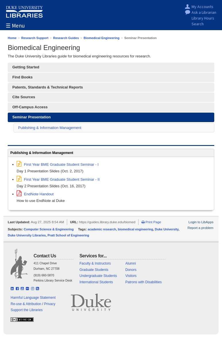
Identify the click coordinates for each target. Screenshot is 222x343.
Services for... (93, 255)
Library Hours (203, 18)
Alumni (130, 263)
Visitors (131, 276)
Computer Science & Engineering (49, 229)
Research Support (34, 38)
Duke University (166, 229)
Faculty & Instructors (95, 263)
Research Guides (66, 38)
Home (12, 38)
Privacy (49, 304)
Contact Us (45, 255)
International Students (96, 282)
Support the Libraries (26, 310)
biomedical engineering (135, 229)
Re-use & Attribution (26, 304)
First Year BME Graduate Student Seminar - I (58, 164)
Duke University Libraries (27, 235)
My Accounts (202, 7)
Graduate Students (93, 270)
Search (198, 24)
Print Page (151, 222)
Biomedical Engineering (102, 38)
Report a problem (200, 228)
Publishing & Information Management (49, 128)
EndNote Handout (35, 194)
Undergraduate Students (98, 276)
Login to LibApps (200, 222)
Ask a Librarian (204, 13)
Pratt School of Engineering (68, 235)
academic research (102, 229)
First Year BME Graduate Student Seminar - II (58, 179)
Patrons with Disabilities (143, 282)
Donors (131, 270)
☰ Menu (15, 26)
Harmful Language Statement (33, 298)
